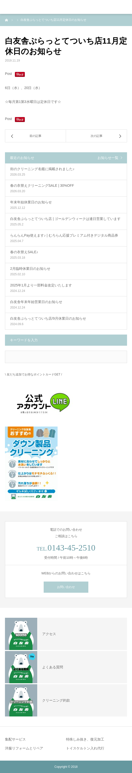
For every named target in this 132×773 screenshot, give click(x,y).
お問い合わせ (66, 587)
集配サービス (15, 739)
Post (8, 74)
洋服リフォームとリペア (24, 748)
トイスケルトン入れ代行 (85, 748)
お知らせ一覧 (108, 158)
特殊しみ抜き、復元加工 (85, 739)
